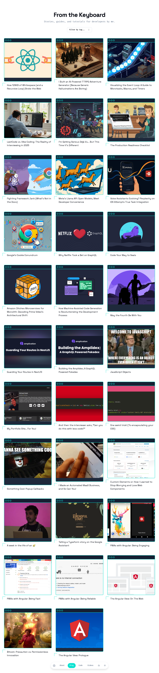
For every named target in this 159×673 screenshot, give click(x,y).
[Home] (54, 665)
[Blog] (72, 665)
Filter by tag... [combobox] (79, 30)
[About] (62, 665)
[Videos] (90, 665)
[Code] (80, 665)
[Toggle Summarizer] (98, 665)
